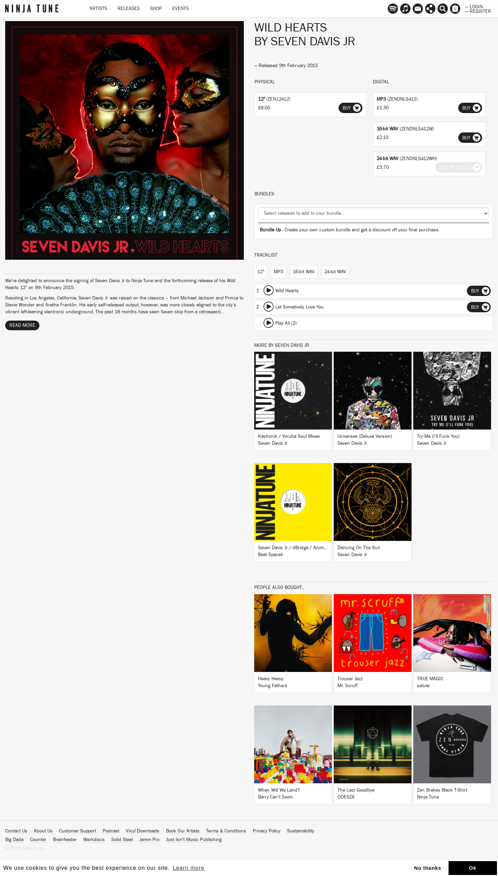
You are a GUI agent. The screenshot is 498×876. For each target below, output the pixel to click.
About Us (43, 831)
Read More (22, 325)
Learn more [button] (188, 868)
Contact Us (16, 831)
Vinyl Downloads (142, 831)
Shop (156, 8)
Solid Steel (122, 839)
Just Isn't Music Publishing (194, 839)
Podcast (111, 831)
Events (180, 8)
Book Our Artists (183, 831)
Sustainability (300, 831)
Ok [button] (472, 868)
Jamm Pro (149, 839)
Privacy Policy (266, 831)
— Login (474, 6)
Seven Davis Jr (313, 41)
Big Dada (14, 839)
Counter (38, 839)
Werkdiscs (94, 839)
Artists (98, 8)
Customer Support (77, 831)
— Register (478, 10)
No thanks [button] (428, 868)
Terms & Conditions (226, 831)
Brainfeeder (65, 839)
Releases (129, 8)
